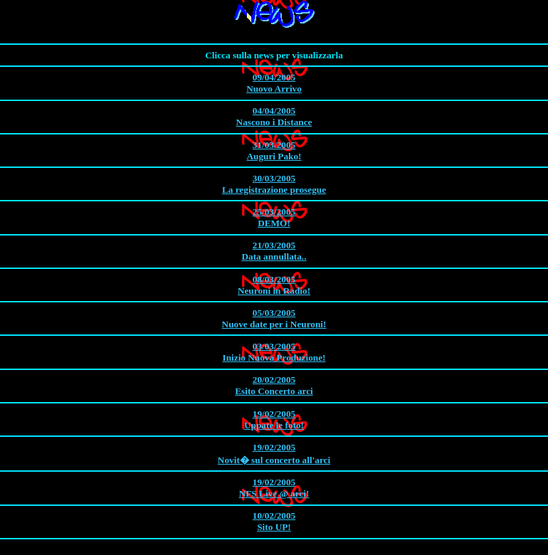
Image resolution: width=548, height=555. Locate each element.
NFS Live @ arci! (274, 488)
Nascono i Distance (274, 116)
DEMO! (274, 217)
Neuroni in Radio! (274, 285)
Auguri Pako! (274, 150)
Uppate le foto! (274, 419)
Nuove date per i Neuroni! (274, 318)
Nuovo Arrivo (274, 83)
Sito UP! (274, 521)
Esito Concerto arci (274, 385)
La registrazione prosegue (274, 184)
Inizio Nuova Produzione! (274, 352)
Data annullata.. (274, 251)
